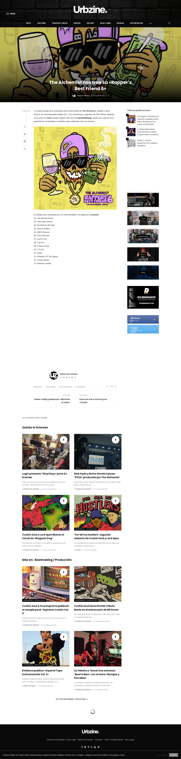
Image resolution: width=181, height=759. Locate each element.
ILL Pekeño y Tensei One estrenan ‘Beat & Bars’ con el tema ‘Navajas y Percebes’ (96, 674)
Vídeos (26, 468)
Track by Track (59, 23)
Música (120, 23)
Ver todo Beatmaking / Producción (72, 699)
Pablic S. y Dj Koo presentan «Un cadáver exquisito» (147, 143)
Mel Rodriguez (30, 686)
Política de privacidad (56, 740)
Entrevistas (136, 23)
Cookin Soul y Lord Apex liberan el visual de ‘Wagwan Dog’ (43, 536)
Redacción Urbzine (83, 95)
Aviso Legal (71, 740)
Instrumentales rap (65, 387)
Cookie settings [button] (161, 755)
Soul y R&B (105, 23)
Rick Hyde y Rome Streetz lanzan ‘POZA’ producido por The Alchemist (96, 475)
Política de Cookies (85, 740)
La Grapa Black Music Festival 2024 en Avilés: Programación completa (148, 132)
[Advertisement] (144, 169)
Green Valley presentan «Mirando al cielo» (52, 401)
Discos (77, 23)
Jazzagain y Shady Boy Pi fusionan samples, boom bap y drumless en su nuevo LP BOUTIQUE (148, 120)
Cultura (41, 23)
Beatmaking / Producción (90, 76)
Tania (78, 550)
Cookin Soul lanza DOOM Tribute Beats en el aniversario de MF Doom (96, 607)
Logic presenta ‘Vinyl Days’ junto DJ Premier (44, 475)
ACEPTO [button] (173, 755)
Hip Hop (90, 23)
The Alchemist (80, 387)
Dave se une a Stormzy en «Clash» (93, 401)
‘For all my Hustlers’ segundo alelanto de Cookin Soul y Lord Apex (96, 536)
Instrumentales (50, 387)
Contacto (99, 740)
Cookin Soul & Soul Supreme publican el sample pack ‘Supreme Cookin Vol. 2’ (45, 609)
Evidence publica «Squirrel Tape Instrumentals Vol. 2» (42, 672)
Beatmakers (38, 387)
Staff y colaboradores (114, 740)
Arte (28, 23)
